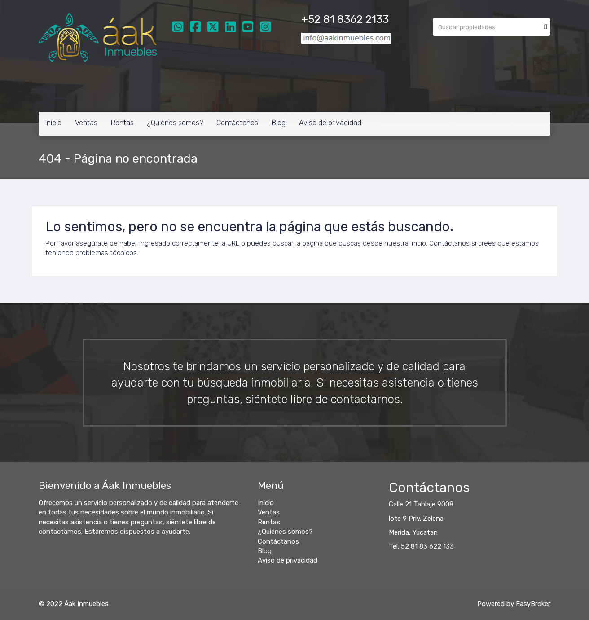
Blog (279, 123)
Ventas (86, 123)
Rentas (122, 123)
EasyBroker (533, 604)
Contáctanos (237, 123)
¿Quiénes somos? (175, 123)
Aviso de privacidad (330, 123)
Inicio (53, 123)
